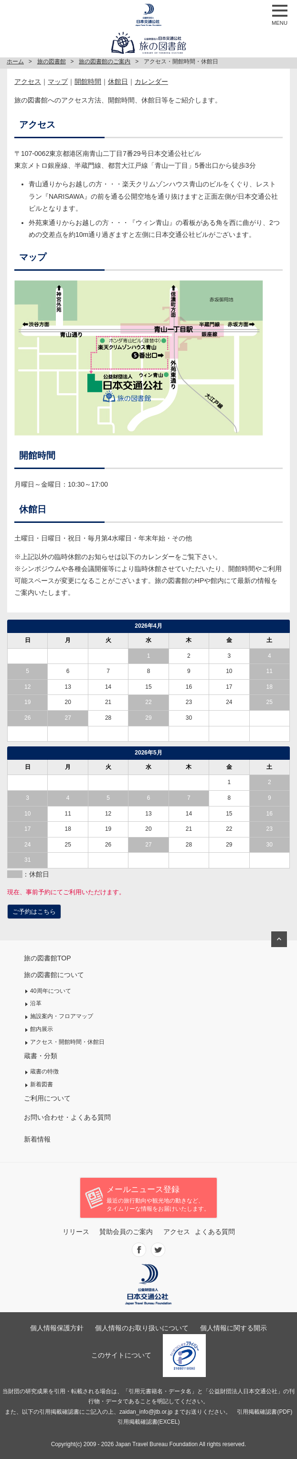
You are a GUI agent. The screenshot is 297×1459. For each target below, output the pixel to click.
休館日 (118, 81)
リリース (76, 1231)
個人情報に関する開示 (233, 1328)
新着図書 (41, 1084)
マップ (58, 81)
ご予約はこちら (34, 911)
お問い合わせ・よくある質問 (67, 1117)
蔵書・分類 (40, 1056)
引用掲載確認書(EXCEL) (148, 1421)
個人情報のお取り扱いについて (142, 1328)
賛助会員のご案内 (126, 1231)
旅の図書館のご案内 (104, 61)
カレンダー (151, 81)
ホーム (15, 61)
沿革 (36, 1003)
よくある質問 (215, 1231)
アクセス (27, 81)
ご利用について (47, 1098)
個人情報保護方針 (57, 1328)
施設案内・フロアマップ (61, 1016)
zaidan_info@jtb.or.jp (145, 1411)
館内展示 (41, 1029)
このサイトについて (121, 1355)
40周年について (50, 991)
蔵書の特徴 (44, 1071)
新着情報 (37, 1139)
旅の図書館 (51, 61)
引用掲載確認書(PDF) (264, 1411)
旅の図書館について (54, 975)
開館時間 (87, 81)
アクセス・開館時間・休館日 (67, 1042)
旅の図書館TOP (47, 958)
